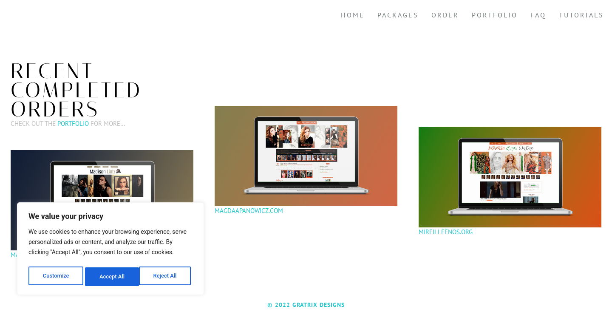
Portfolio (495, 15)
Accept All (166, 276)
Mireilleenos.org (446, 232)
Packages (398, 15)
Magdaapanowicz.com (249, 211)
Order (445, 15)
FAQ (538, 15)
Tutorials (581, 15)
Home (353, 15)
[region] (110, 250)
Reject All (111, 276)
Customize (55, 276)
